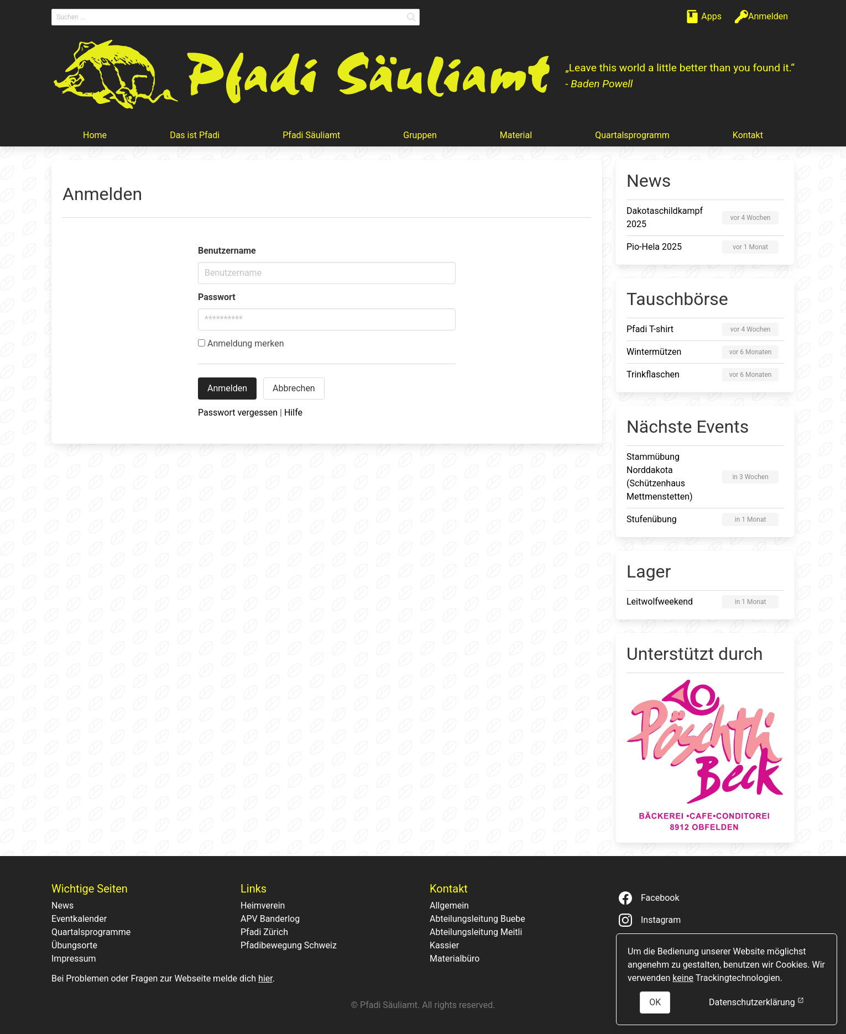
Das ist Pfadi (195, 135)
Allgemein (449, 905)
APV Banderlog (270, 919)
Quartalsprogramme (90, 932)
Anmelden (227, 388)
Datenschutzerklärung (756, 1001)
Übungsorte (74, 945)
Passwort (217, 297)
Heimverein (263, 905)
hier (265, 978)
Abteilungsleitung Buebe (477, 919)
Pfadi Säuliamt (311, 135)
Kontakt (748, 135)
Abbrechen (294, 388)
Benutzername (227, 250)
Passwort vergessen (238, 412)
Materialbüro (455, 958)
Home (95, 135)
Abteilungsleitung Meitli (476, 932)
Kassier (444, 945)
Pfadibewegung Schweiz (289, 945)
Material (516, 135)
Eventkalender (79, 919)
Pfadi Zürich (264, 932)
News (62, 905)
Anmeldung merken (241, 343)
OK (655, 1002)
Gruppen (419, 135)
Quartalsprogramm (632, 135)
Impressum (73, 958)
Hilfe (293, 412)
